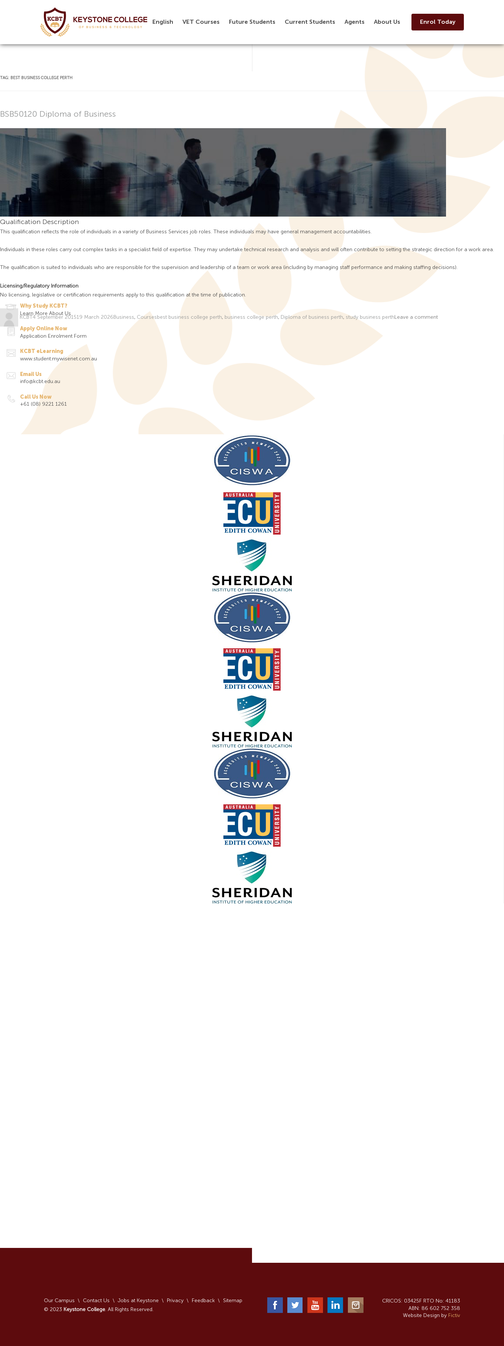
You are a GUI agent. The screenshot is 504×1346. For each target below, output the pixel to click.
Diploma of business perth (312, 317)
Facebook (275, 1305)
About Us (387, 21)
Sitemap (232, 1300)
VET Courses (201, 21)
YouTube (315, 1305)
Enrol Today (437, 21)
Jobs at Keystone (138, 1300)
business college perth (251, 317)
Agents (355, 21)
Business (123, 317)
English (162, 21)
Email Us (31, 374)
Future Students (252, 21)
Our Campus (59, 1300)
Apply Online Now (43, 328)
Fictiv (454, 1315)
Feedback (203, 1300)
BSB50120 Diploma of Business (58, 114)
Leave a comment (416, 317)
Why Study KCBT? (43, 306)
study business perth (370, 317)
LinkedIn (335, 1305)
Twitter (295, 1305)
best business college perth (189, 317)
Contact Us (96, 1300)
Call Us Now (36, 397)
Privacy (175, 1300)
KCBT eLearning (41, 351)
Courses (147, 317)
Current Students (310, 21)
